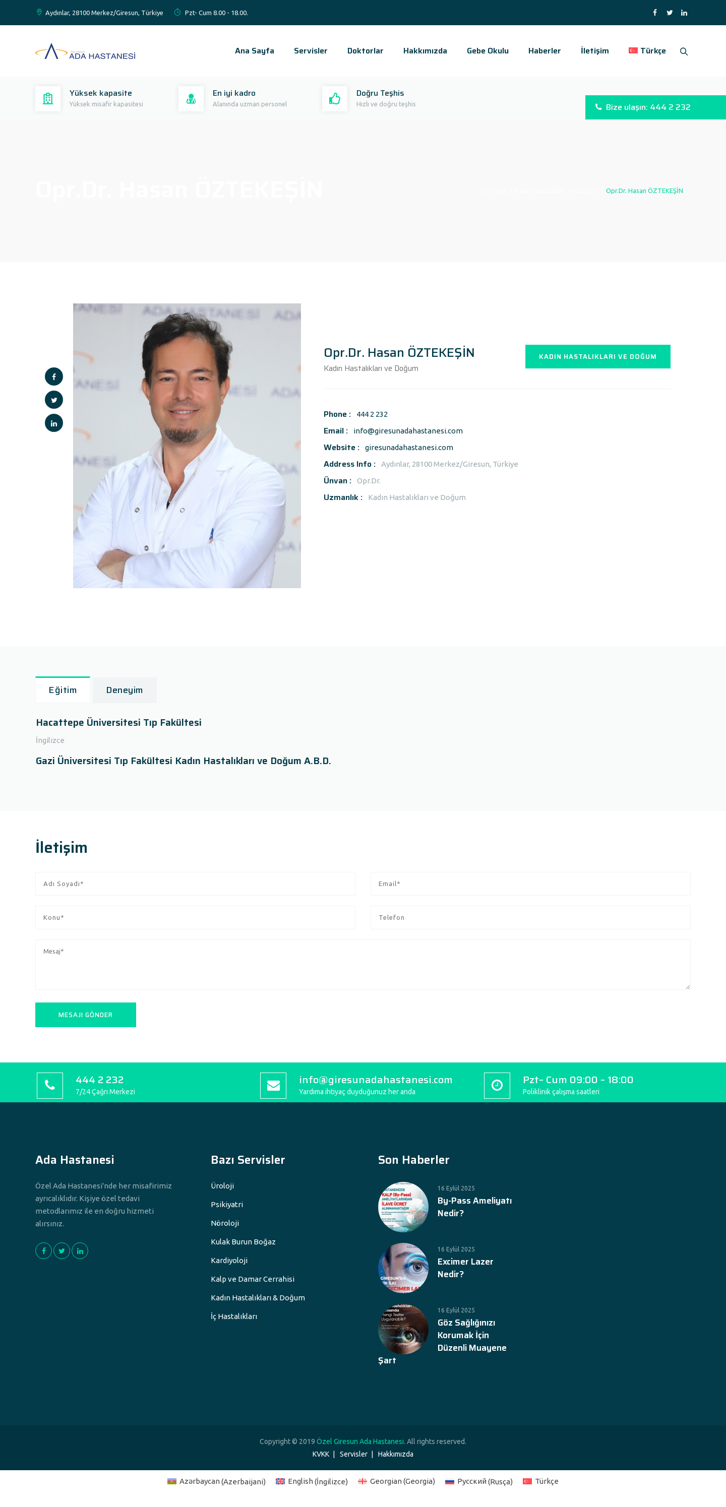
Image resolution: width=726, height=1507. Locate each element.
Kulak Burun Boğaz (243, 1241)
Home (494, 190)
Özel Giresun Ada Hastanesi (360, 1441)
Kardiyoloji (229, 1260)
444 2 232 (372, 414)
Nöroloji (225, 1223)
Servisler (307, 50)
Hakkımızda (421, 50)
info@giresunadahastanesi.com (408, 430)
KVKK (321, 1454)
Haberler (540, 50)
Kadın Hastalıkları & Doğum (258, 1297)
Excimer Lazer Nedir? (466, 1268)
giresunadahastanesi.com (409, 447)
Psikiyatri (227, 1204)
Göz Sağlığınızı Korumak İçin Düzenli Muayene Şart (442, 1341)
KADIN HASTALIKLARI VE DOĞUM (598, 356)
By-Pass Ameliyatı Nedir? (475, 1207)
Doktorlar (361, 50)
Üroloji (222, 1185)
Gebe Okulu (484, 50)
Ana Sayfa (250, 50)
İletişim (591, 50)
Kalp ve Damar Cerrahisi (252, 1279)
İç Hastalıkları (234, 1316)
